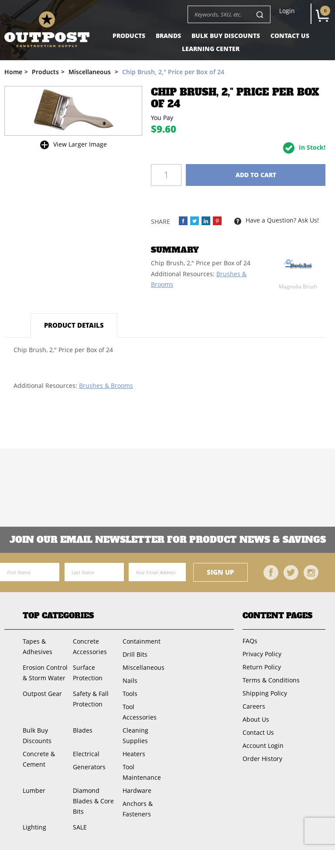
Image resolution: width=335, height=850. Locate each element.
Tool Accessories (140, 712)
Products (129, 35)
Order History (262, 758)
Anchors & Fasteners (138, 808)
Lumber (34, 790)
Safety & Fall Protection (91, 698)
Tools (130, 693)
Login (287, 11)
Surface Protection (88, 672)
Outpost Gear (42, 693)
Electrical (86, 754)
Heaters (134, 754)
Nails (130, 680)
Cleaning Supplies (135, 735)
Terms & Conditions (271, 680)
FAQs (250, 641)
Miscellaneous (143, 667)
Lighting (34, 827)
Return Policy (262, 667)
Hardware (137, 790)
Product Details (74, 325)
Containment (142, 641)
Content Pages (277, 616)
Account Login (263, 745)
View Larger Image (80, 144)
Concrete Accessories (90, 646)
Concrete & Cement (39, 759)
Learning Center (210, 49)
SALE (80, 827)
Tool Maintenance (142, 772)
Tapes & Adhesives (37, 646)
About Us (256, 719)
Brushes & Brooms (106, 385)
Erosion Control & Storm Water (45, 672)
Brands (168, 35)
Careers (254, 706)
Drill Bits (135, 654)
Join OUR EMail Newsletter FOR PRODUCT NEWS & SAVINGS (168, 540)
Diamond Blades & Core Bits (93, 801)
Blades (82, 730)
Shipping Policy (265, 693)
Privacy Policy (262, 654)
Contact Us (289, 35)
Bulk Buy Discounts (225, 35)
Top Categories (58, 616)
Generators (89, 767)
